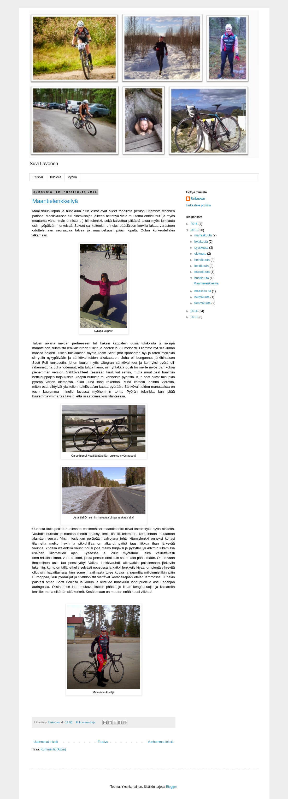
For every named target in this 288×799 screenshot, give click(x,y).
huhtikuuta (202, 278)
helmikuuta (202, 297)
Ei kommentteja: (86, 722)
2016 (194, 224)
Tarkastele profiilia (198, 205)
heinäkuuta (202, 260)
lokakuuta (201, 241)
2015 (194, 230)
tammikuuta (202, 303)
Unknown (198, 198)
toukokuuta (202, 272)
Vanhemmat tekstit (160, 742)
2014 (194, 311)
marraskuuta (203, 235)
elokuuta (200, 253)
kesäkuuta (201, 266)
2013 (194, 317)
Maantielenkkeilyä (55, 201)
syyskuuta (201, 247)
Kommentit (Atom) (53, 749)
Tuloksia (55, 177)
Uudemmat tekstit (46, 742)
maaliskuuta (203, 291)
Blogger (171, 787)
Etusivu (38, 177)
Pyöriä (72, 177)
